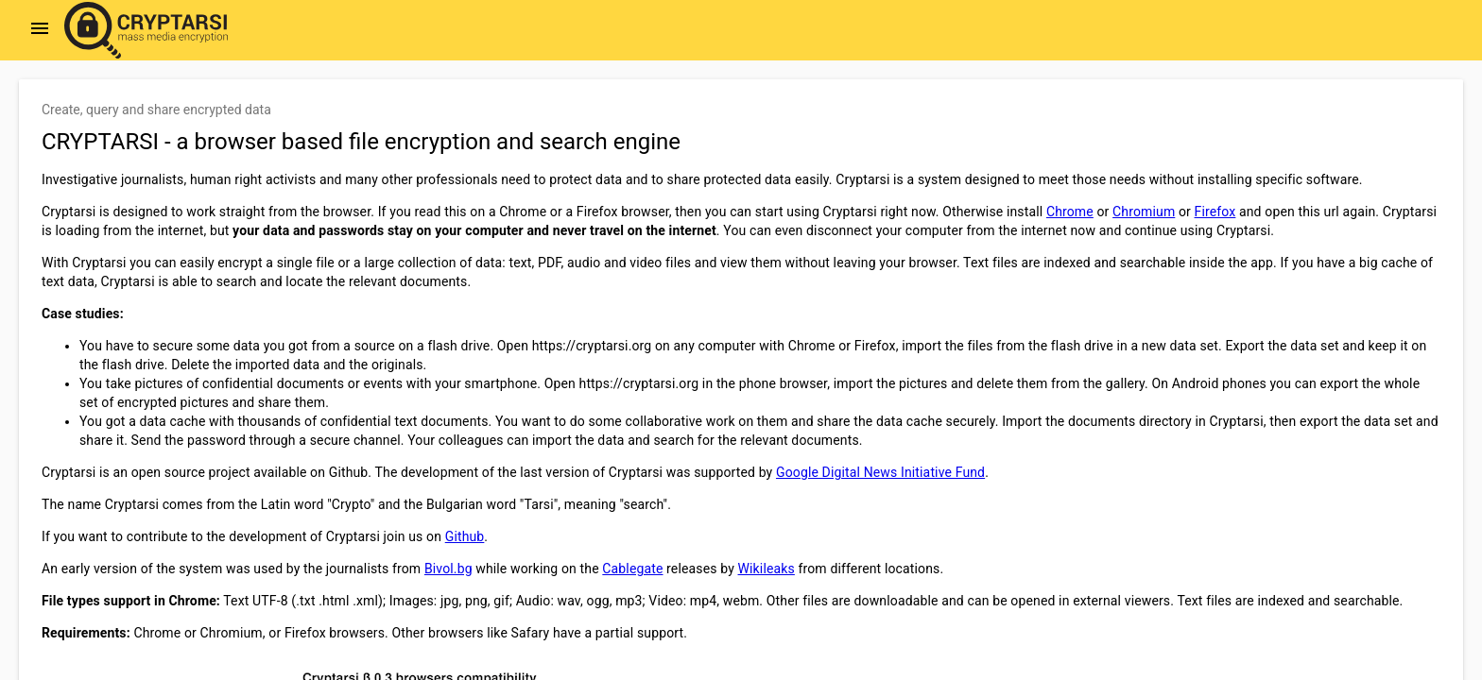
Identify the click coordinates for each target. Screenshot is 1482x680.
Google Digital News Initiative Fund (880, 472)
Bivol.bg (448, 568)
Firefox (1215, 211)
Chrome (1070, 211)
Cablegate (632, 568)
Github (465, 536)
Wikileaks (766, 568)
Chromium (1143, 211)
